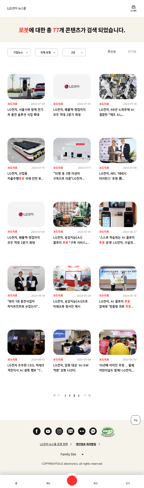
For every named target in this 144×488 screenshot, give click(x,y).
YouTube (48, 431)
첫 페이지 (54, 395)
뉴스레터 (133, 11)
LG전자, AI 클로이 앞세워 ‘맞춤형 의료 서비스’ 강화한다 (115, 306)
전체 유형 (45, 52)
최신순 (112, 51)
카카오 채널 (93, 431)
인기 (128, 483)
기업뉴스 (18, 52)
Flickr (82, 431)
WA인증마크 (107, 432)
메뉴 (48, 483)
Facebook (36, 431)
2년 (73, 52)
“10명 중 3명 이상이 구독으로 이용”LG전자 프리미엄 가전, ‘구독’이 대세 (71, 178)
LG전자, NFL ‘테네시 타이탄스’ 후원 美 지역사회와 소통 (113, 178)
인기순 (132, 51)
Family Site (72, 454)
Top (135, 420)
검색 (72, 480)
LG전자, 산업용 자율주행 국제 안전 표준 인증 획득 (26, 178)
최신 (96, 483)
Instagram (59, 431)
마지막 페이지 (90, 395)
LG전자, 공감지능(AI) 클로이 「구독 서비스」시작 (70, 243)
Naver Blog (70, 431)
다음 (85, 395)
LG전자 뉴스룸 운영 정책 (54, 444)
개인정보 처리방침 (86, 444)
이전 (59, 395)
